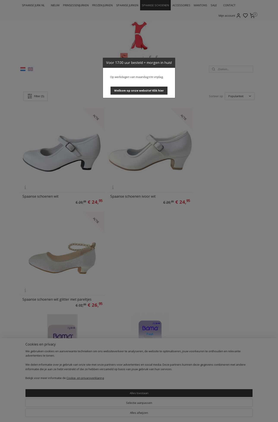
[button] (139, 91)
